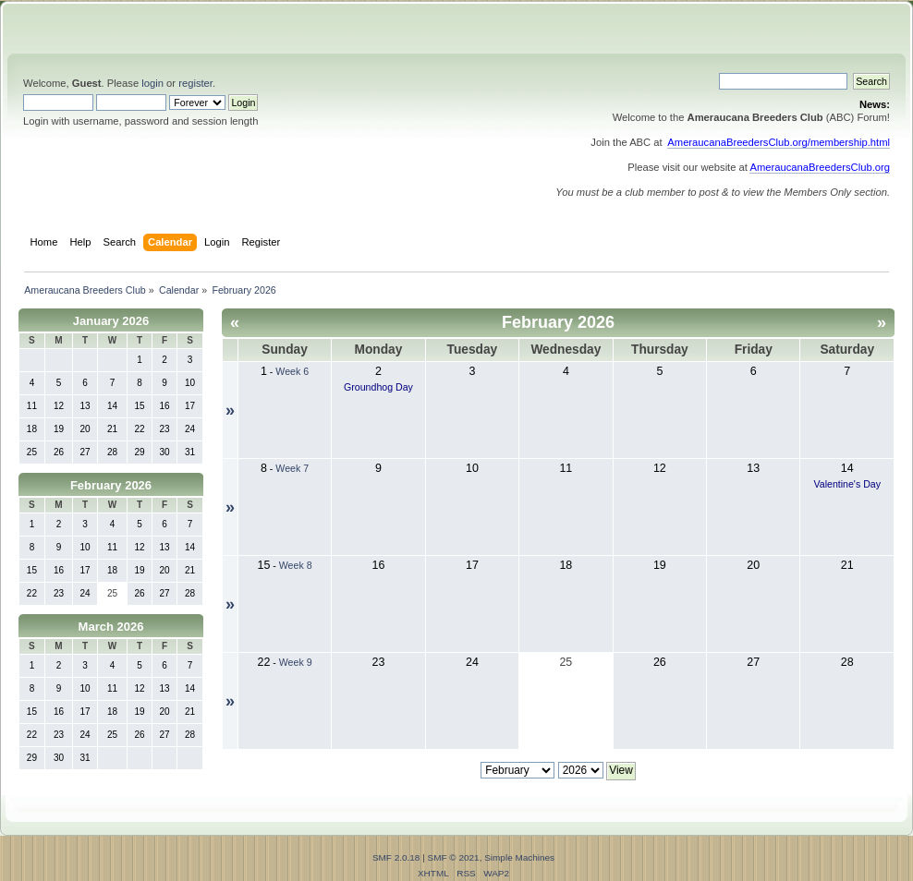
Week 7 (292, 468)
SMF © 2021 (454, 857)
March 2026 (111, 627)
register (195, 83)
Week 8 (295, 565)
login (152, 83)
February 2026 (111, 485)
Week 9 (295, 662)
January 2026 (111, 321)
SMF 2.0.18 (396, 857)
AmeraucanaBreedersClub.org (819, 167)
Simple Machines (519, 857)
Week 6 (292, 371)
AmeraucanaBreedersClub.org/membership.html (778, 142)
